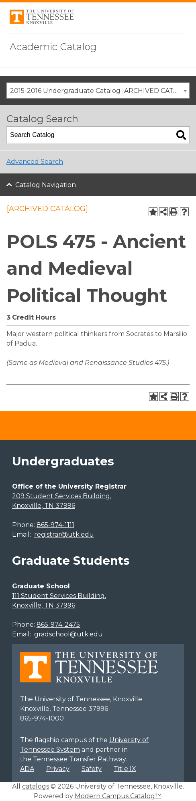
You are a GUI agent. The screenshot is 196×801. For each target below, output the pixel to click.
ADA (27, 769)
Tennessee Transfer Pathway (79, 759)
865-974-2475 (58, 624)
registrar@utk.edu (64, 534)
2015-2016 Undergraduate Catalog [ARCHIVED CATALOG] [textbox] (99, 91)
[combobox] (98, 91)
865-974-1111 (55, 525)
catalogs (35, 786)
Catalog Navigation (45, 185)
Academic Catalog (53, 46)
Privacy (57, 769)
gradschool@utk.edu (68, 634)
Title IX (125, 769)
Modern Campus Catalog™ (118, 796)
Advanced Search (34, 161)
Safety (92, 769)
